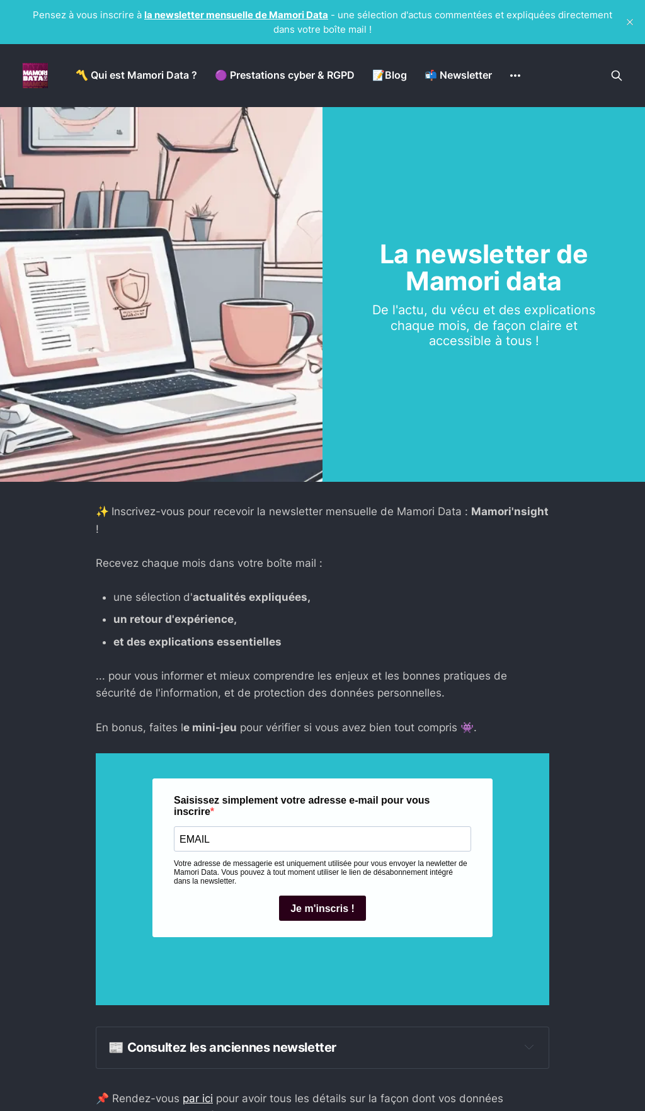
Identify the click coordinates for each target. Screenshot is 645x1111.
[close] (630, 22)
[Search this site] (616, 75)
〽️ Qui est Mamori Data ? (136, 75)
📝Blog (389, 75)
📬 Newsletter (458, 75)
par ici (198, 1098)
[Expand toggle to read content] (529, 1046)
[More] (515, 75)
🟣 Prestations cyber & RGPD (285, 75)
